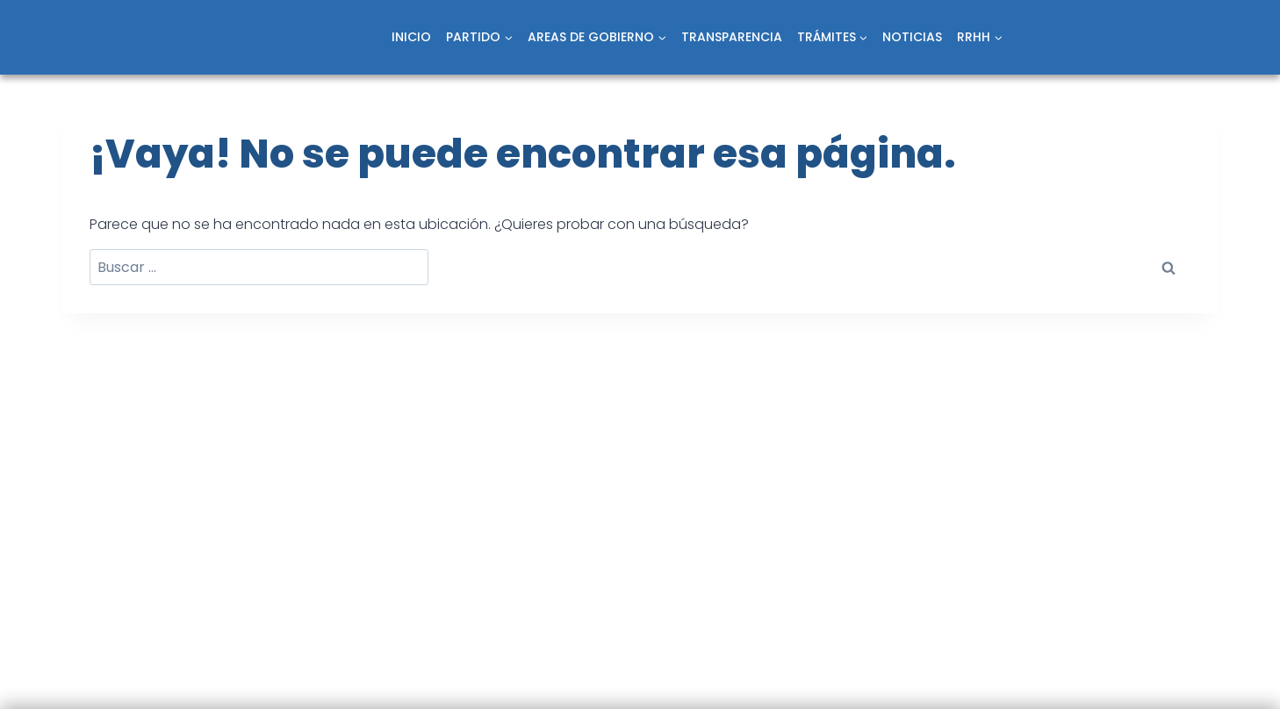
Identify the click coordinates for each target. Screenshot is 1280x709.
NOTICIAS (912, 37)
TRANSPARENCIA (731, 37)
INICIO (411, 37)
